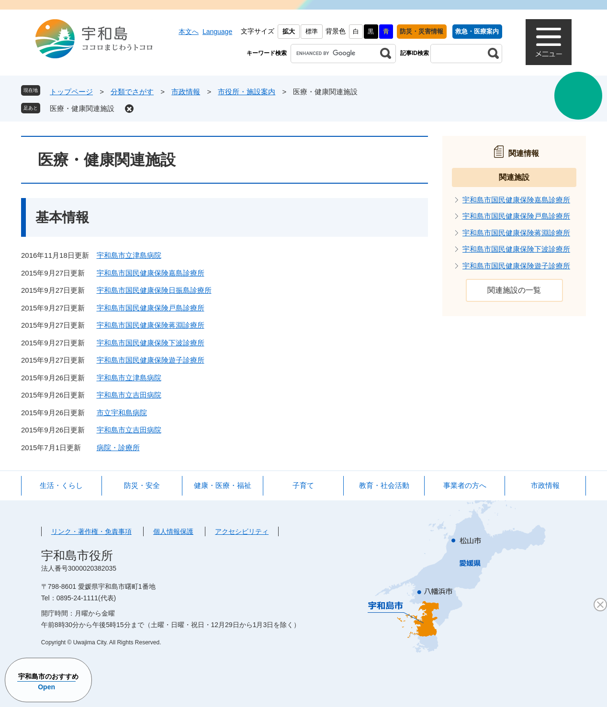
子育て (303, 485)
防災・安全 (142, 485)
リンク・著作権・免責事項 (91, 531)
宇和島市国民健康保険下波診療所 (150, 343)
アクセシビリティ (242, 531)
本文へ (189, 31)
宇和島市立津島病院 (129, 255)
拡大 (288, 31)
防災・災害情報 (421, 31)
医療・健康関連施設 (82, 108)
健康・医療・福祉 (222, 485)
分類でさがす (132, 92)
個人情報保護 (173, 531)
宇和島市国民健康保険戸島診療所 (150, 308)
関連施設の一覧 (514, 290)
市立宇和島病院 (122, 413)
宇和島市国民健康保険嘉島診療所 (150, 273)
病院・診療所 (118, 447)
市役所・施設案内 (246, 92)
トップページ (71, 92)
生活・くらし (61, 485)
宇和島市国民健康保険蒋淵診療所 (150, 325)
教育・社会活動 (384, 485)
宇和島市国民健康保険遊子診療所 (150, 360)
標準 (311, 31)
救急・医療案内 (477, 31)
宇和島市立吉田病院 (129, 395)
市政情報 (185, 92)
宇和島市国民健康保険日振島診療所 (154, 290)
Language (217, 31)
